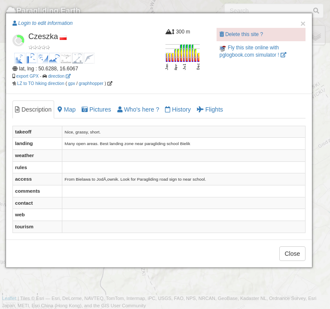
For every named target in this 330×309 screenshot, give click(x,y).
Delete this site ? (241, 34)
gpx (71, 83)
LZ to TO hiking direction (40, 83)
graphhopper (91, 83)
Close (292, 253)
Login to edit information (42, 23)
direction (59, 76)
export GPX (27, 76)
